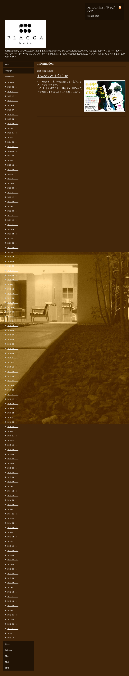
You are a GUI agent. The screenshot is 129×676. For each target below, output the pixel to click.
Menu (7, 65)
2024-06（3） (12, 151)
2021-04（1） (12, 243)
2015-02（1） (12, 482)
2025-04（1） (12, 119)
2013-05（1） (12, 569)
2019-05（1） (12, 307)
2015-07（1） (12, 459)
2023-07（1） (12, 174)
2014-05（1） (12, 518)
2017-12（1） (12, 362)
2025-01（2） (12, 133)
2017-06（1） (12, 381)
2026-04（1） (12, 82)
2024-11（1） (12, 137)
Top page (8, 71)
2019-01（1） (12, 321)
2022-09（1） (12, 202)
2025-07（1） (12, 110)
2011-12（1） (12, 633)
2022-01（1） (12, 215)
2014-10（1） (12, 495)
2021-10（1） (12, 229)
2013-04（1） (12, 573)
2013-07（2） (12, 560)
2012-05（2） (12, 615)
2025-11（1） (12, 101)
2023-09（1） (12, 169)
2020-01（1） (12, 284)
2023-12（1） (12, 165)
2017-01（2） (12, 394)
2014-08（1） (12, 505)
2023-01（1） (12, 192)
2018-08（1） (12, 330)
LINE (7, 668)
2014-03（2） (12, 528)
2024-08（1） (12, 142)
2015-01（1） (12, 486)
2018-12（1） (12, 326)
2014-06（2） (12, 514)
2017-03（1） (12, 390)
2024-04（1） (12, 156)
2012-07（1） (12, 610)
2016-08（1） (12, 413)
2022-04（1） (12, 211)
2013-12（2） (12, 537)
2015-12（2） (12, 440)
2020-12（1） (12, 257)
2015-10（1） (12, 445)
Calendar (8, 650)
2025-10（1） (12, 105)
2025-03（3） (12, 124)
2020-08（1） (12, 266)
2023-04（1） (12, 183)
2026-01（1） (12, 91)
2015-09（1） (12, 450)
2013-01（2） (12, 587)
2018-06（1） (12, 339)
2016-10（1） (12, 404)
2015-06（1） (12, 463)
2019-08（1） (12, 303)
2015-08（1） (12, 454)
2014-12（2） (12, 491)
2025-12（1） (12, 96)
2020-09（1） (12, 261)
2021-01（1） (12, 252)
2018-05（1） (12, 344)
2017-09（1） (12, 371)
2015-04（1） (12, 472)
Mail (7, 662)
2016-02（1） (12, 431)
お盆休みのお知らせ (52, 76)
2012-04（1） (12, 619)
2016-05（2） (12, 422)
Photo (7, 644)
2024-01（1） (12, 160)
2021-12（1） (12, 220)
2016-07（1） (12, 417)
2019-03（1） (12, 316)
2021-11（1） (12, 225)
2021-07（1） (12, 238)
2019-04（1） (12, 312)
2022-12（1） (12, 197)
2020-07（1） (12, 270)
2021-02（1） (12, 248)
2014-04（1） (12, 523)
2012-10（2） (12, 601)
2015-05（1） (12, 468)
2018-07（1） (12, 335)
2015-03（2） (12, 477)
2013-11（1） (12, 541)
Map (6, 656)
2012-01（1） (12, 629)
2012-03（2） (12, 624)
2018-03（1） (12, 353)
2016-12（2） (12, 399)
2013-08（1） (12, 555)
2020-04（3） (12, 275)
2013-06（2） (12, 564)
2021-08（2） (12, 234)
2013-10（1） (12, 546)
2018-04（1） (12, 349)
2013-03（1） (12, 578)
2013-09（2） (12, 551)
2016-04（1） (12, 427)
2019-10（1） (12, 293)
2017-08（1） (12, 376)
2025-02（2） (12, 128)
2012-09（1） (12, 606)
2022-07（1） (12, 206)
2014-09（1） (12, 500)
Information (9, 76)
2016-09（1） (12, 408)
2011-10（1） (12, 638)
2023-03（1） (12, 188)
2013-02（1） (12, 583)
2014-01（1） (12, 532)
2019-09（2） (12, 298)
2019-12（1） (12, 289)
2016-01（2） (12, 436)
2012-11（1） (12, 596)
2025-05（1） (12, 114)
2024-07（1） (12, 147)
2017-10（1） (12, 367)
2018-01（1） (12, 358)
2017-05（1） (12, 385)
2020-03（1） (12, 280)
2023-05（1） (12, 179)
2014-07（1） (12, 509)
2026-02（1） (12, 87)
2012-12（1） (12, 592)
